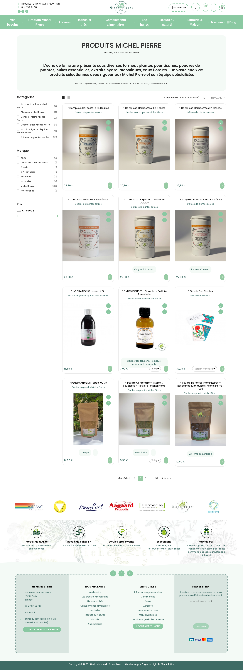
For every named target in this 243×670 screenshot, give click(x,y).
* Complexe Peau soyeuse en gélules (200, 199)
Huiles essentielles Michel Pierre (144, 298)
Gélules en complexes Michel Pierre (144, 112)
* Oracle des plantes (200, 291)
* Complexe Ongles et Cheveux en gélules (144, 201)
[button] (42, 629)
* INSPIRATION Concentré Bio (88, 291)
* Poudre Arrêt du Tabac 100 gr (88, 383)
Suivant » (166, 478)
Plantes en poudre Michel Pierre (88, 387)
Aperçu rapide (108, 128)
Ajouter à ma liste (108, 122)
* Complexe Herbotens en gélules (88, 199)
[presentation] (201, 616)
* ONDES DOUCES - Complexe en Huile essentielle (144, 292)
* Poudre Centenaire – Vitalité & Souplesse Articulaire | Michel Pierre (144, 384)
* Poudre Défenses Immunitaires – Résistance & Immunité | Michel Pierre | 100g (200, 386)
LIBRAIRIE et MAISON (200, 295)
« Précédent (124, 478)
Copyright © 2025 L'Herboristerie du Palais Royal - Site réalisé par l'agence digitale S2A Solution (121, 664)
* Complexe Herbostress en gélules (200, 108)
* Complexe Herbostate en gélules (88, 108)
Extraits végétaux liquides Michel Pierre (88, 295)
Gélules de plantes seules (88, 112)
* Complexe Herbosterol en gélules (144, 108)
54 (156, 478)
